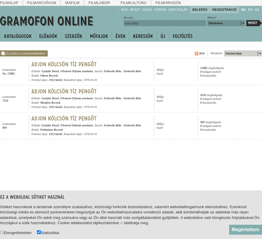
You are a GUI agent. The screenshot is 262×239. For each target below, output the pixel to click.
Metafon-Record (50, 102)
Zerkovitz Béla (112, 71)
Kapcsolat (178, 9)
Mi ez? (135, 9)
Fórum (160, 9)
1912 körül (55, 80)
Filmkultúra (133, 3)
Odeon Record (48, 75)
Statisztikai (48, 232)
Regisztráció (224, 9)
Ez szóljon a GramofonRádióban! (25, 53)
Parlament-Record (51, 129)
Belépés (199, 9)
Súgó (147, 9)
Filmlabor (99, 3)
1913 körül (55, 134)
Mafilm (72, 3)
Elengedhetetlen (15, 232)
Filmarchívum (41, 3)
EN (250, 9)
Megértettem (245, 229)
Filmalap (9, 3)
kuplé (160, 73)
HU (243, 9)
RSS (124, 9)
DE (257, 9)
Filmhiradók (168, 3)
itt (121, 223)
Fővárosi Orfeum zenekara (76, 71)
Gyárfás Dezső (50, 71)
